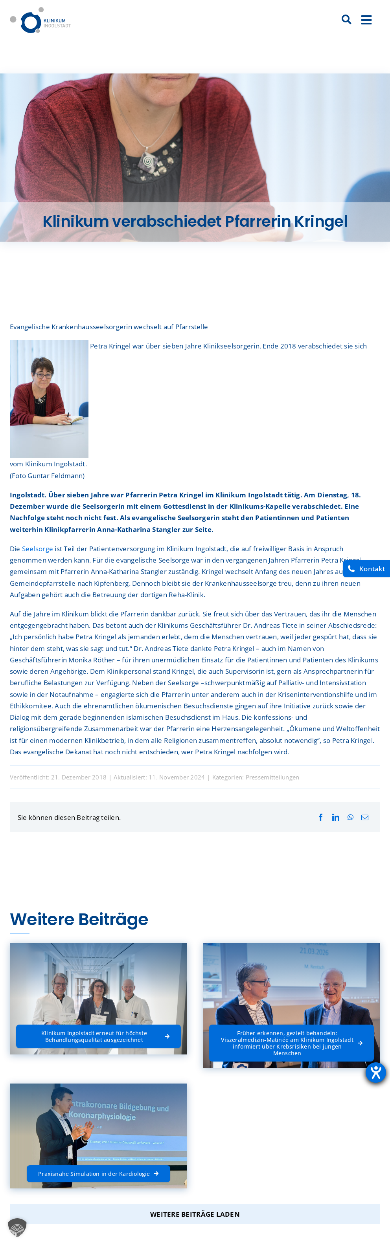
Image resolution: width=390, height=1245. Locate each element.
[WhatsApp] (350, 817)
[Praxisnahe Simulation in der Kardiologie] (98, 1173)
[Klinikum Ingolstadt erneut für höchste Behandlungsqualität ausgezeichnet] (98, 1036)
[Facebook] (320, 817)
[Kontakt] (366, 568)
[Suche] (346, 20)
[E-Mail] (364, 817)
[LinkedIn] (335, 817)
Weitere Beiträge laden (195, 1214)
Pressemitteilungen (273, 777)
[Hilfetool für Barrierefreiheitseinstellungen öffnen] (376, 1072)
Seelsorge (37, 548)
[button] (17, 1227)
